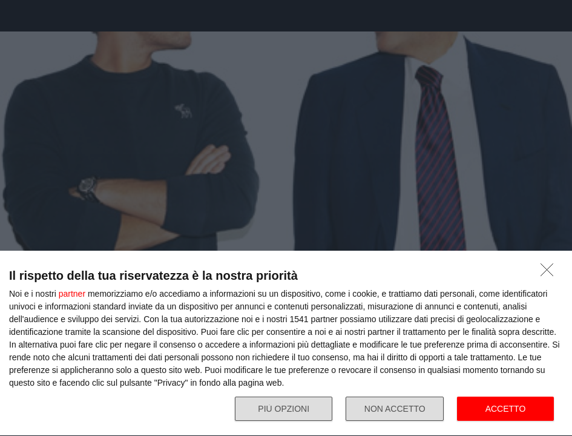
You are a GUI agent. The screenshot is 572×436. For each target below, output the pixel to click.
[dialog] (286, 343)
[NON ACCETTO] (550, 273)
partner (72, 293)
